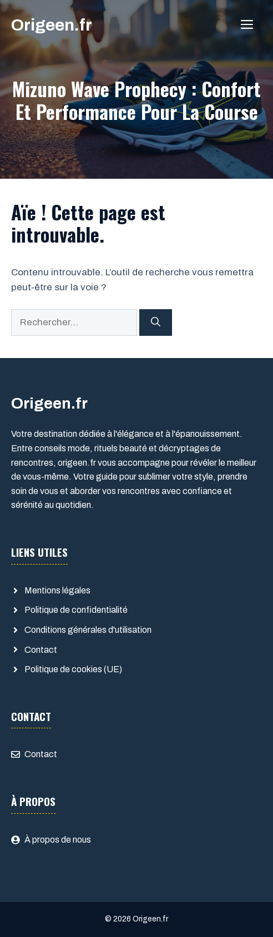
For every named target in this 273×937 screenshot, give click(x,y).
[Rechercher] (155, 322)
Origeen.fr (51, 25)
